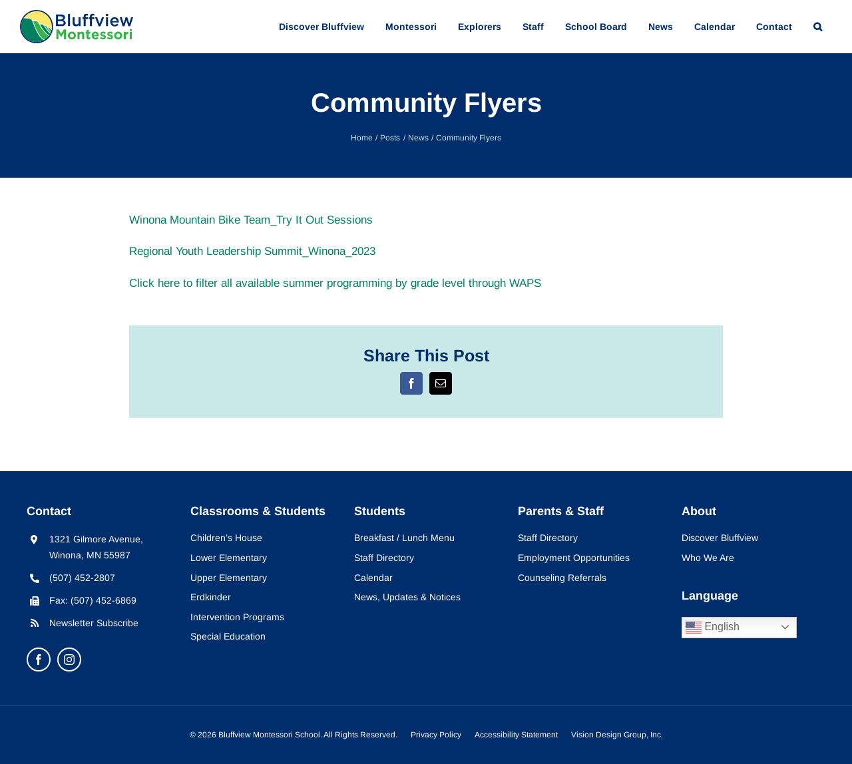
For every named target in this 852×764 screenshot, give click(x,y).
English (713, 628)
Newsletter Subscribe (93, 623)
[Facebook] (411, 383)
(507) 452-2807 (82, 577)
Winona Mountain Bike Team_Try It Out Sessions (251, 220)
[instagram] (69, 659)
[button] (817, 26)
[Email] (440, 383)
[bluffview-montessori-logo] (76, 15)
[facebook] (39, 659)
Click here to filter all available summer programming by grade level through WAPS (335, 283)
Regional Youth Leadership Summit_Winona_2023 (252, 251)
